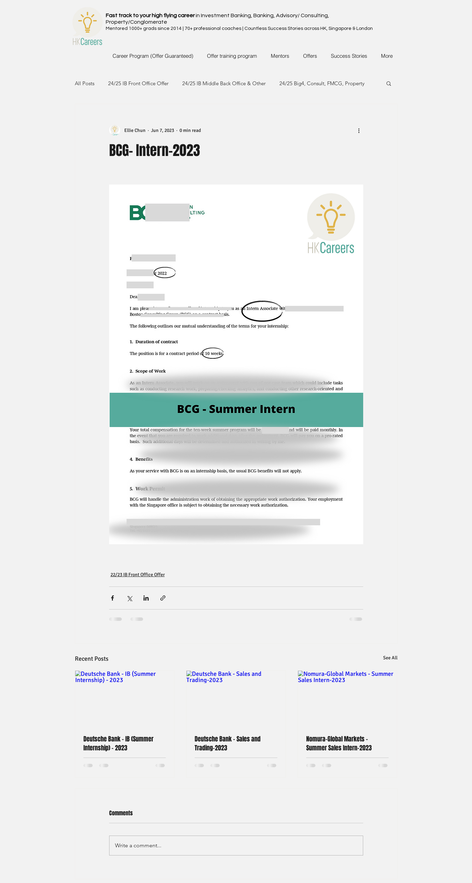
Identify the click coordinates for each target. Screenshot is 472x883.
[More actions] (359, 130)
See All (390, 658)
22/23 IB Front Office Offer (138, 575)
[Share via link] (163, 598)
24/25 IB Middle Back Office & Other (224, 83)
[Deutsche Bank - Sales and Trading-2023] (236, 698)
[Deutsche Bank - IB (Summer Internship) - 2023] (124, 698)
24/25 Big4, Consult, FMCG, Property (322, 83)
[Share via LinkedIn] (146, 598)
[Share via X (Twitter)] (129, 598)
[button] (388, 83)
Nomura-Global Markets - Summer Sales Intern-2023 (339, 743)
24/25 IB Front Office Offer (138, 83)
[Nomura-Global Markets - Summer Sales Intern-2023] (347, 698)
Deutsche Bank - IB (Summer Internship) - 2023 (118, 743)
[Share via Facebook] (112, 598)
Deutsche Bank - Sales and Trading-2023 (228, 743)
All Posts (84, 83)
